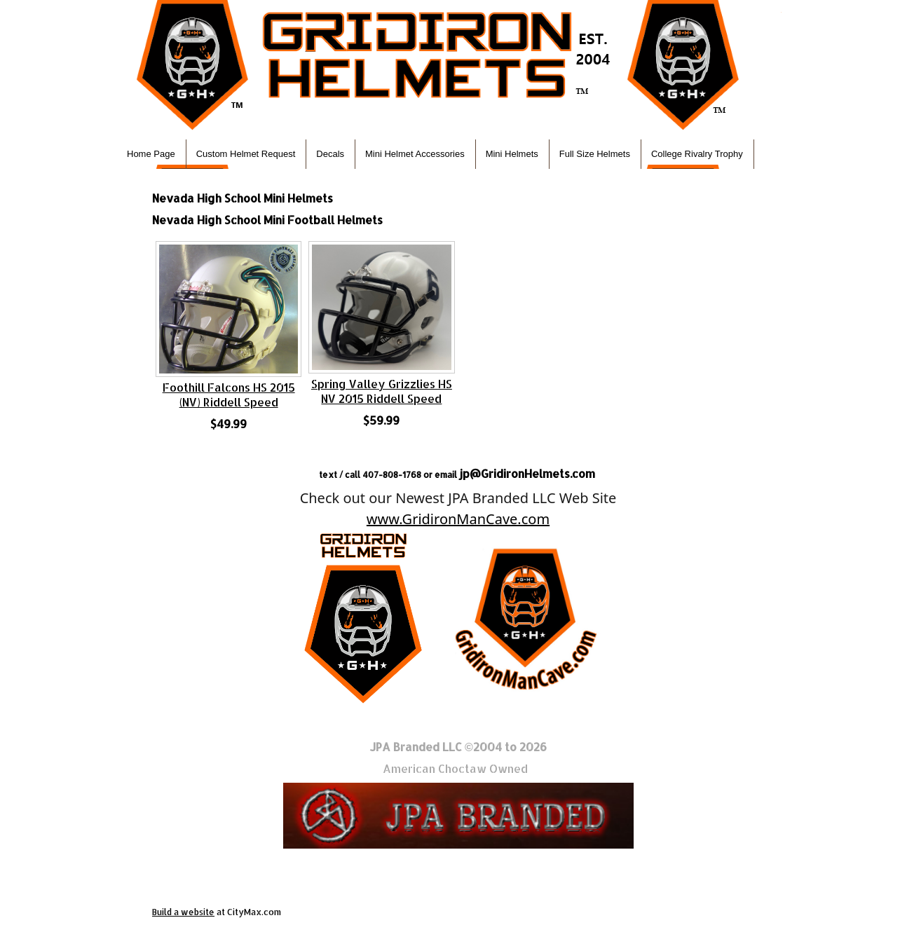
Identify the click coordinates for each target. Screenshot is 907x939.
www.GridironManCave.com (458, 518)
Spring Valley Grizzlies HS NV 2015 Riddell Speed (381, 391)
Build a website (183, 912)
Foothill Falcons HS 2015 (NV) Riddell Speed (229, 394)
